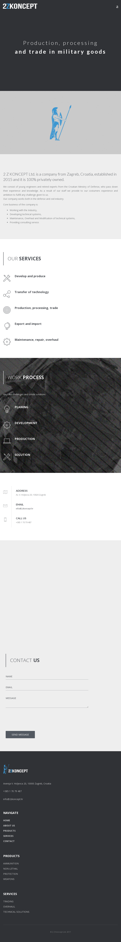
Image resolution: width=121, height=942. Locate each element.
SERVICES (8, 835)
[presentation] (30, 720)
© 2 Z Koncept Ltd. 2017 (60, 932)
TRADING (8, 901)
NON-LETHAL (10, 868)
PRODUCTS (9, 830)
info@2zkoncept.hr (24, 508)
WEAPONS (8, 879)
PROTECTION (10, 873)
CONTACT (9, 841)
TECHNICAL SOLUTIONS (16, 911)
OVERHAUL (9, 906)
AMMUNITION (11, 863)
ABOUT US (9, 825)
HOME (6, 820)
